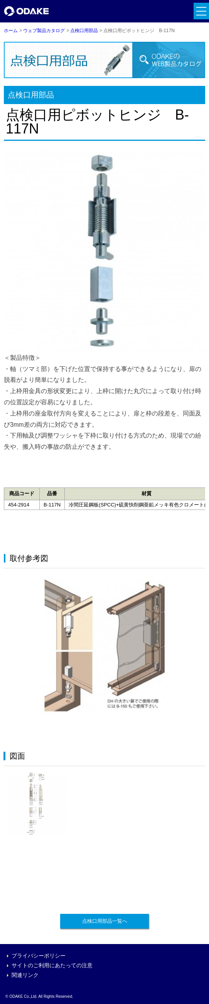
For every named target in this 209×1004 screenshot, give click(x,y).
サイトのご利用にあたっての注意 (52, 965)
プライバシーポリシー (39, 956)
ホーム (11, 30)
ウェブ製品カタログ (44, 30)
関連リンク (25, 975)
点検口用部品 (84, 30)
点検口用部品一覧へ (104, 921)
